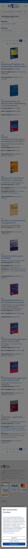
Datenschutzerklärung (8, 533)
